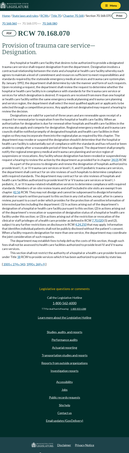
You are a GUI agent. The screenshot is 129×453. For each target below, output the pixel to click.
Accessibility (64, 382)
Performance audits (65, 340)
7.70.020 (97, 220)
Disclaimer (64, 445)
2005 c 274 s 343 (14, 264)
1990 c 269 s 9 (35, 264)
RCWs (44, 16)
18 (18, 257)
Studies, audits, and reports (64, 332)
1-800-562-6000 (64, 303)
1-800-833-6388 (78, 309)
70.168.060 (9, 23)
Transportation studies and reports (65, 355)
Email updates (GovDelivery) (64, 420)
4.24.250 (81, 224)
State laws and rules (25, 16)
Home (6, 16)
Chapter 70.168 (73, 16)
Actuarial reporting (64, 347)
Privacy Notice (84, 445)
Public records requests (64, 397)
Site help (64, 405)
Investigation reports (64, 371)
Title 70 (56, 16)
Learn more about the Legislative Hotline (64, 317)
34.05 (115, 160)
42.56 (16, 192)
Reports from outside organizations (64, 363)
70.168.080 (49, 23)
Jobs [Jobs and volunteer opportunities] (64, 389)
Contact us (64, 413)
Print (119, 15)
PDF (9, 33)
